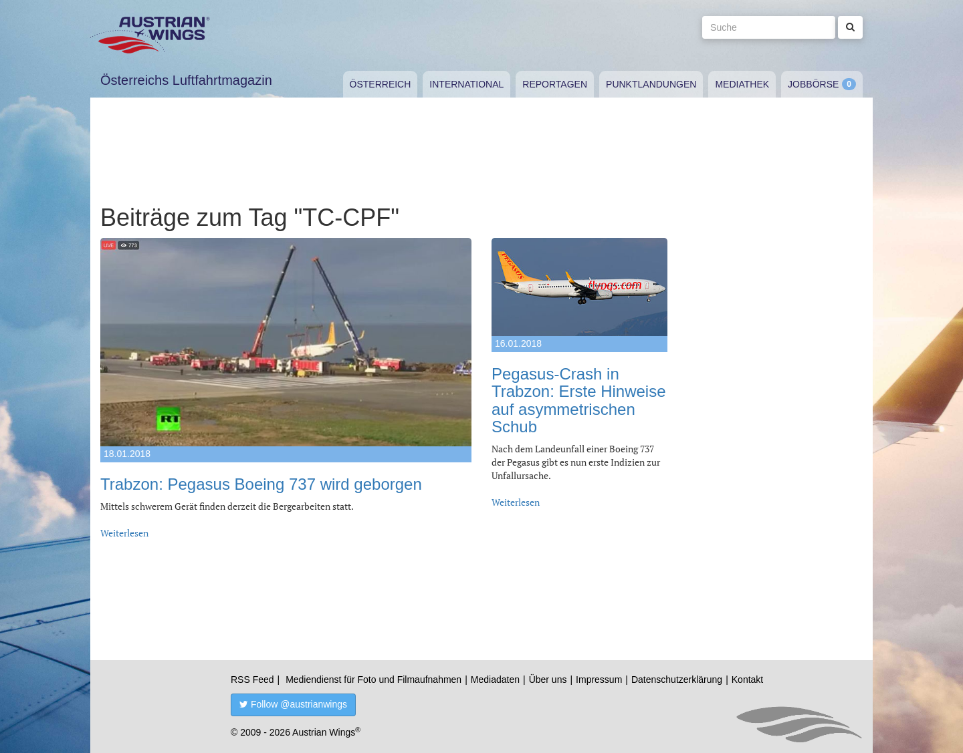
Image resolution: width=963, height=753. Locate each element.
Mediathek (742, 84)
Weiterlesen (124, 532)
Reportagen (554, 84)
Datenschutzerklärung (676, 679)
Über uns (548, 679)
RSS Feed (252, 679)
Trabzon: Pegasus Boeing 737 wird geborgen (261, 484)
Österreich (380, 84)
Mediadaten (495, 679)
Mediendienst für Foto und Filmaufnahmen (373, 679)
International (466, 84)
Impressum (599, 679)
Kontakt (747, 679)
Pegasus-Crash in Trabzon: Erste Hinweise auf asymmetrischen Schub (579, 400)
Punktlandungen (651, 84)
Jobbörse (813, 84)
